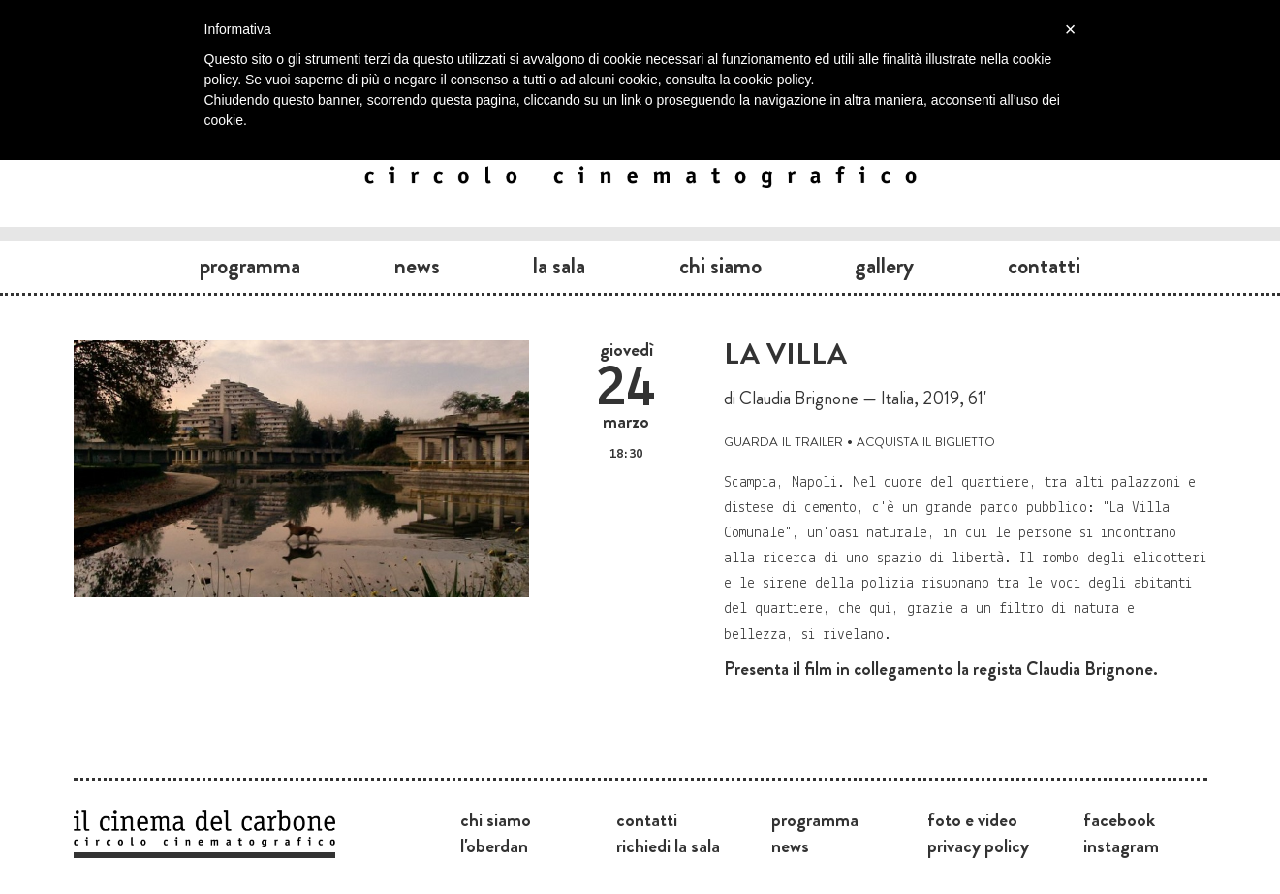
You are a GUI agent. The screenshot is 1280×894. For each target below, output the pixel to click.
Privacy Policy (978, 845)
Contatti (1044, 265)
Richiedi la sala (668, 845)
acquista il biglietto (926, 440)
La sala (559, 265)
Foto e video (972, 819)
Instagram (1121, 845)
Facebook (1119, 819)
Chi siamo (720, 265)
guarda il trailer (783, 440)
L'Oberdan (494, 845)
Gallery (884, 265)
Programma (250, 265)
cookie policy (772, 79)
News (417, 265)
